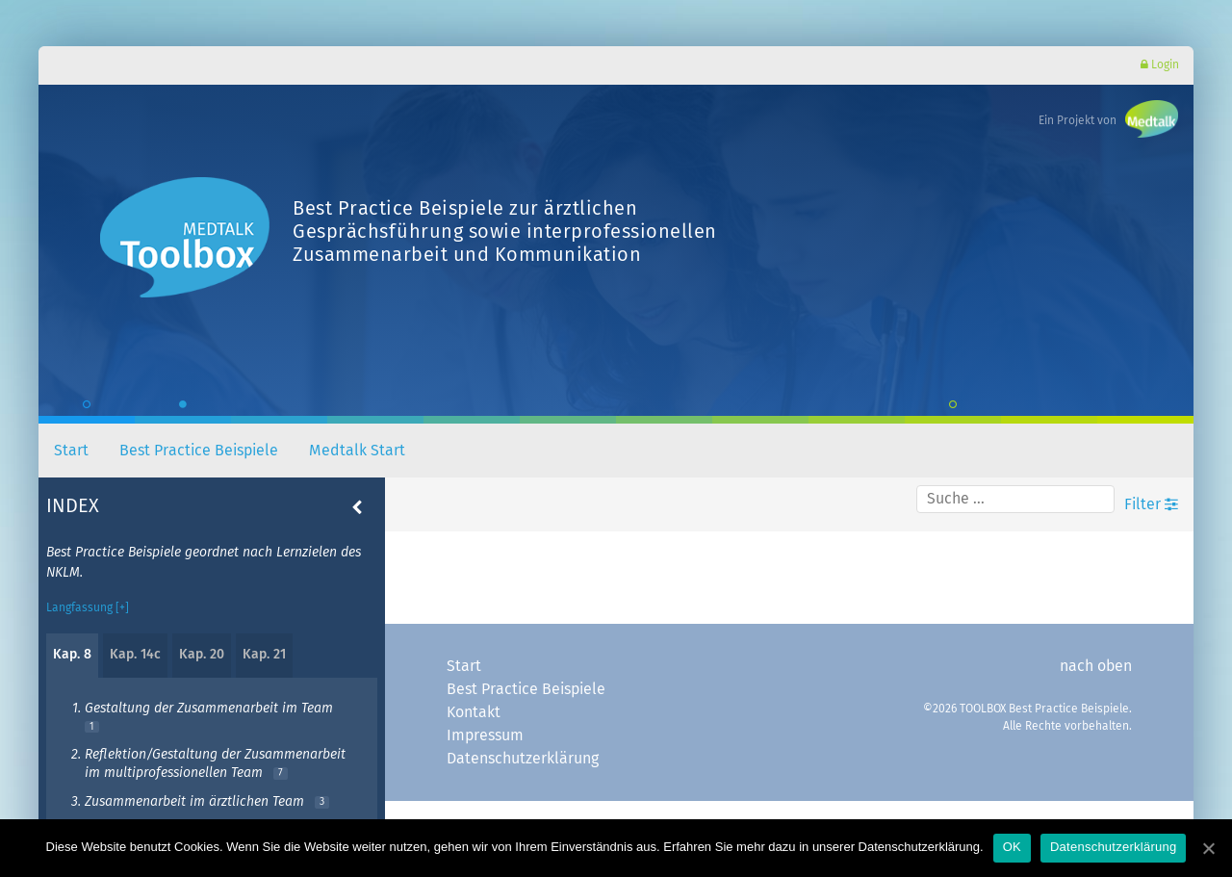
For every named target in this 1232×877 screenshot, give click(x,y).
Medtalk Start (357, 450)
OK (1012, 846)
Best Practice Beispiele (198, 450)
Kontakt (473, 712)
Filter (1151, 504)
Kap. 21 (264, 654)
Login (1160, 65)
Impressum (485, 735)
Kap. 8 (72, 654)
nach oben (1096, 666)
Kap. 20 (201, 654)
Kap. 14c (135, 654)
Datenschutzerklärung (523, 758)
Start (71, 450)
